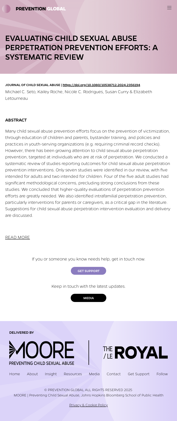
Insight (51, 373)
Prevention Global (34, 9)
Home (14, 373)
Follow (162, 373)
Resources (73, 373)
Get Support (89, 271)
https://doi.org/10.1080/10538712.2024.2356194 (101, 85)
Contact (114, 373)
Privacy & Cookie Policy (88, 404)
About (32, 373)
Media (88, 298)
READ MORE (17, 237)
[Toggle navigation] (169, 8)
